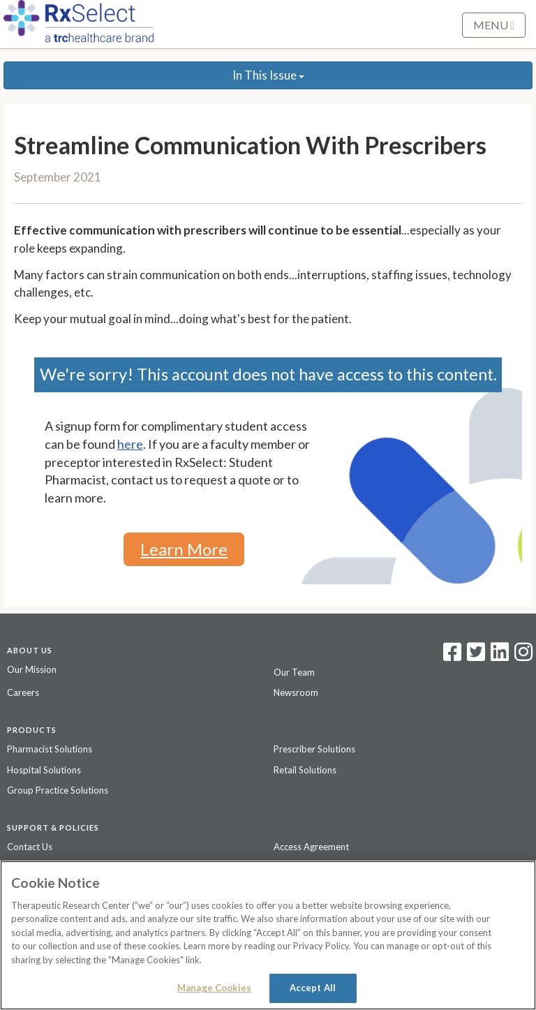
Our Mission (32, 669)
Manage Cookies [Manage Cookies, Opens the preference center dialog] (214, 987)
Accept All (313, 987)
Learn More (184, 549)
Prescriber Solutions (314, 749)
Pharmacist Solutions (49, 749)
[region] (268, 935)
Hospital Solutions (44, 769)
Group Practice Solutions (57, 790)
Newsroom (296, 692)
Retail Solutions (305, 769)
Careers (23, 692)
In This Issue (268, 75)
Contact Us (29, 846)
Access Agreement (311, 846)
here (130, 444)
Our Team (294, 672)
